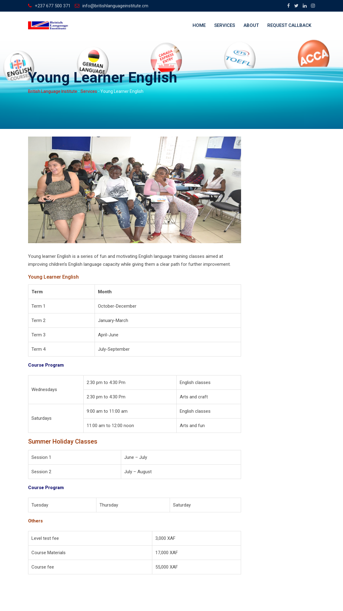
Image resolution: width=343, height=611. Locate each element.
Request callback (289, 25)
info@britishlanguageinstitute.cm (115, 6)
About (251, 25)
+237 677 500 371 (52, 6)
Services (224, 25)
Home (199, 25)
